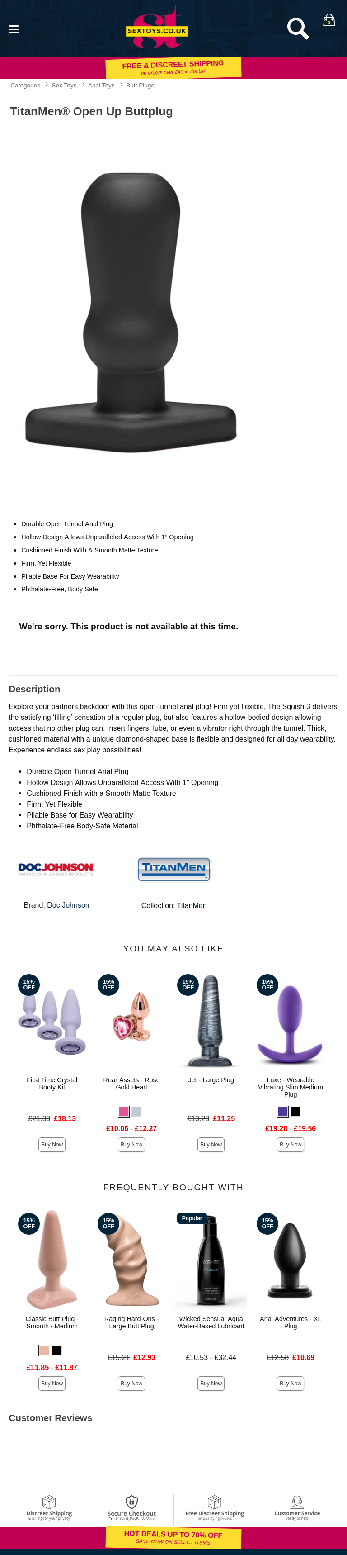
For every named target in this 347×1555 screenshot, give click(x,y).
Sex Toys (64, 85)
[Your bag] (329, 19)
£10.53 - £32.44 (211, 1357)
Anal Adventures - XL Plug (291, 1322)
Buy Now (52, 1144)
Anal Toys (101, 85)
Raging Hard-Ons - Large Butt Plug (131, 1322)
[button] (124, 1112)
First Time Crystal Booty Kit (52, 1083)
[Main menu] (13, 28)
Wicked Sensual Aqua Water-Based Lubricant (211, 1322)
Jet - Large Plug (211, 1080)
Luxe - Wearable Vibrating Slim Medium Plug (290, 1087)
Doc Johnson (68, 905)
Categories (25, 85)
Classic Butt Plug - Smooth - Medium (52, 1322)
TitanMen (192, 905)
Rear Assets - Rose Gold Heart (131, 1083)
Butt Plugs (140, 85)
